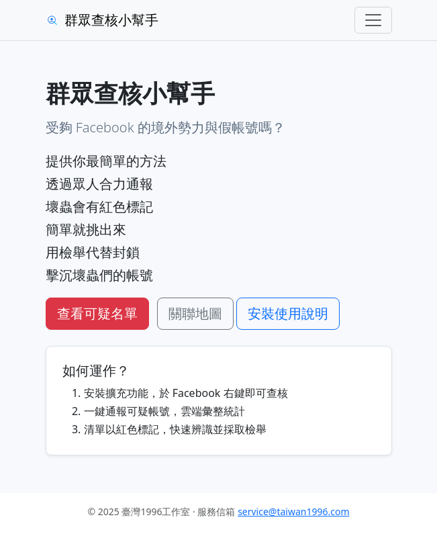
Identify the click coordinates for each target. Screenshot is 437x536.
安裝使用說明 (288, 313)
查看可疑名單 (97, 313)
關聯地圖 (195, 313)
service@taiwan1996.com (293, 511)
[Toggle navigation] (373, 20)
